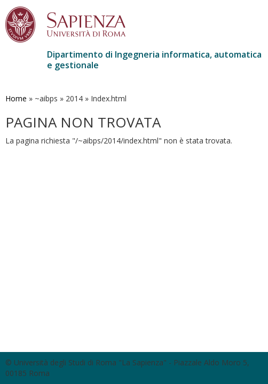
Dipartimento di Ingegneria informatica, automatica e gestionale (154, 60)
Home (16, 98)
